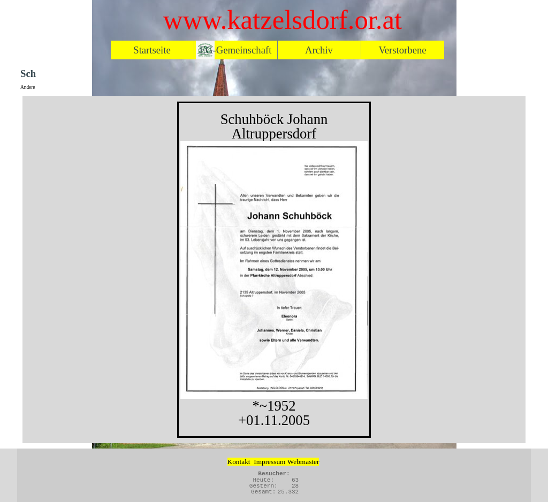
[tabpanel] (274, 270)
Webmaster (303, 462)
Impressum (269, 462)
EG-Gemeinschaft (236, 50)
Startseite (151, 50)
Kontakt (238, 462)
